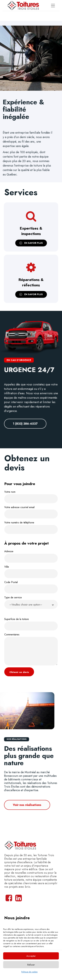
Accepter (31, 956)
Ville (31, 571)
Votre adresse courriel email (31, 512)
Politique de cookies (29, 971)
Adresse (31, 556)
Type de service (31, 603)
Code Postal (31, 587)
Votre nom (31, 496)
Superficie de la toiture (31, 623)
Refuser (31, 964)
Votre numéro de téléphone (31, 527)
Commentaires (31, 649)
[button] (31, 604)
